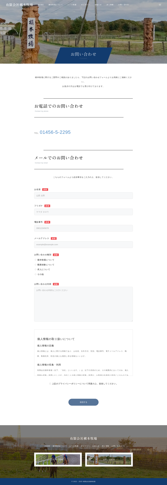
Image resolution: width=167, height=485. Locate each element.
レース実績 (71, 4)
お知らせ (98, 4)
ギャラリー (85, 4)
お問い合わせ (123, 4)
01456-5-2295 (55, 138)
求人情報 (110, 4)
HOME (41, 4)
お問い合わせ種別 (46, 261)
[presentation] (83, 397)
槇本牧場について (56, 4)
